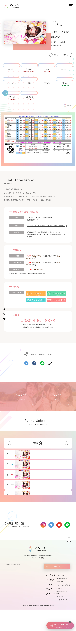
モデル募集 (59, 582)
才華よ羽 (11, 97)
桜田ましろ (29, 97)
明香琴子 (64, 69)
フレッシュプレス (61, 597)
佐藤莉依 (29, 69)
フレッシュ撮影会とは (63, 585)
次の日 (65, 55)
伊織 (29, 83)
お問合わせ (57, 566)
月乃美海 (47, 83)
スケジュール (60, 575)
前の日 (56, 55)
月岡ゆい (64, 83)
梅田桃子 (11, 69)
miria (47, 69)
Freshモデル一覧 (61, 578)
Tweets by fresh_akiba (13, 564)
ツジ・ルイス (11, 83)
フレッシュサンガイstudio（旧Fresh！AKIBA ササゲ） (46, 226)
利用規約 (38, 327)
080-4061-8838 (39, 320)
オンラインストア (61, 600)
